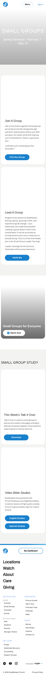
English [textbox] (37, 663)
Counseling (8, 651)
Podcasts (29, 611)
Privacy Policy (37, 672)
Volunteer (8, 610)
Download (16, 437)
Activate (7, 603)
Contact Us (30, 635)
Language (29, 664)
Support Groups (10, 655)
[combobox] (38, 663)
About (8, 574)
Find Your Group (17, 157)
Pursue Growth (32, 600)
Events (6, 613)
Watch (8, 568)
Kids (5, 621)
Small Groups (9, 606)
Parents (7, 628)
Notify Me (17, 258)
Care (7, 581)
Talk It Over (30, 604)
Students (7, 625)
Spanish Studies (17, 526)
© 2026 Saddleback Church (14, 672)
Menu (27, 4)
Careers (29, 631)
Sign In (40, 4)
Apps (28, 614)
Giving (8, 587)
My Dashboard (31, 551)
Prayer (6, 645)
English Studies (17, 518)
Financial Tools (31, 607)
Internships (30, 628)
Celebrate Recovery (12, 648)
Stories (28, 624)
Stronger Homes (10, 632)
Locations (11, 562)
